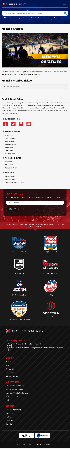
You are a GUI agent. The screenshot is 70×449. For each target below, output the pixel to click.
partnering (34, 103)
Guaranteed (13, 113)
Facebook (9, 413)
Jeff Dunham (10, 138)
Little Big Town (10, 153)
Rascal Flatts (10, 141)
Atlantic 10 (19, 273)
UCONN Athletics (19, 295)
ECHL (51, 295)
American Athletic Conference (17, 393)
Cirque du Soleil (11, 168)
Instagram (9, 420)
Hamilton (8, 162)
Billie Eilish (9, 147)
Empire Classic (51, 252)
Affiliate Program (12, 376)
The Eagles (9, 150)
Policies (8, 362)
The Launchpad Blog (13, 410)
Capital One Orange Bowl (19, 319)
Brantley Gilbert (11, 144)
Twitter (8, 417)
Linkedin (9, 424)
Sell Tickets (10, 373)
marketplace (31, 105)
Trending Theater (13, 158)
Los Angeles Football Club (15, 386)
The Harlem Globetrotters (14, 182)
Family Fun (9, 172)
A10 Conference (12, 396)
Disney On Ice (10, 176)
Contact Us (10, 369)
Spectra (50, 317)
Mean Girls (9, 165)
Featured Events (12, 132)
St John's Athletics (51, 273)
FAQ (7, 365)
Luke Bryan (9, 135)
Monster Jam (10, 179)
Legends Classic (19, 252)
